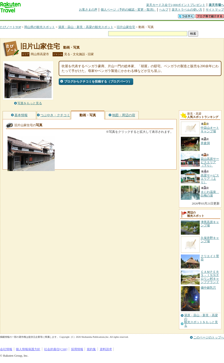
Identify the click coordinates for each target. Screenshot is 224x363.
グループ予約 (93, 17)
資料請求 (106, 349)
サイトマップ (215, 9)
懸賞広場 (55, 17)
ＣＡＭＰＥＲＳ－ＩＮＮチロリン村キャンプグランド (210, 277)
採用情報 (77, 349)
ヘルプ (163, 9)
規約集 (91, 349)
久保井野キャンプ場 (210, 239)
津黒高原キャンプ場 (210, 223)
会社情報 (6, 349)
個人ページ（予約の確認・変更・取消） (128, 9)
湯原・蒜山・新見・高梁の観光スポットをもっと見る (201, 320)
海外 (35, 17)
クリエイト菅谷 (210, 257)
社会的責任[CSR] (55, 349)
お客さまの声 (88, 9)
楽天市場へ (216, 5)
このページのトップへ (208, 337)
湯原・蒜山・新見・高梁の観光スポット (85, 27)
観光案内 (113, 17)
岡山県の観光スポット (39, 27)
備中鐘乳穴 (208, 287)
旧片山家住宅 (126, 27)
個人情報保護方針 (28, 349)
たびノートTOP (10, 27)
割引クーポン (74, 17)
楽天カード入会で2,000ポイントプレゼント (175, 5)
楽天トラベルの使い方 (187, 9)
